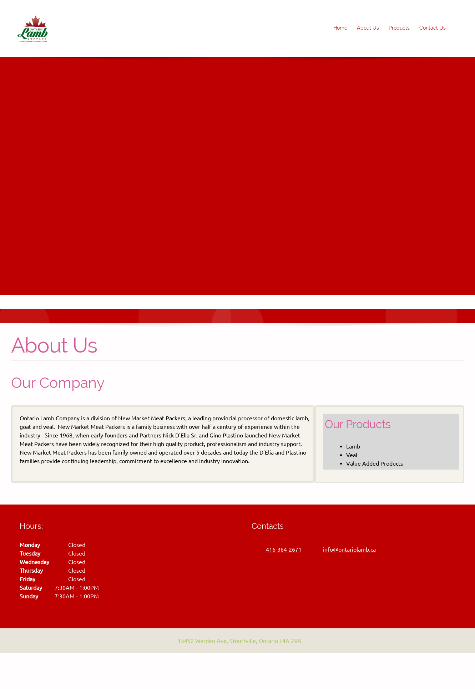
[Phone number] (280, 549)
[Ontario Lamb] (32, 28)
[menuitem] (340, 28)
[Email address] (346, 549)
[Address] (235, 641)
